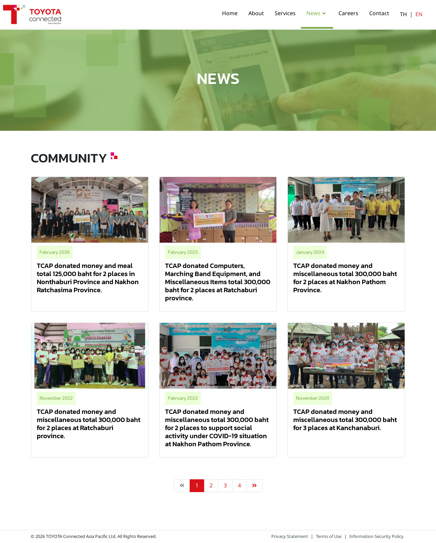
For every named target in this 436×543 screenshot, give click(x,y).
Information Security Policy (376, 536)
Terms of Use (329, 536)
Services (285, 13)
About (256, 13)
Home (230, 13)
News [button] (313, 13)
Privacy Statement (289, 536)
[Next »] (254, 485)
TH (403, 14)
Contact (379, 13)
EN (419, 14)
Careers (348, 13)
